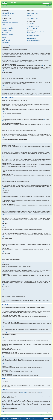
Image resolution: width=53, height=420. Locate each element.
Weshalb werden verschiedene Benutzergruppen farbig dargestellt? (34, 14)
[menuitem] (6, 5)
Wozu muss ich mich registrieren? (5, 11)
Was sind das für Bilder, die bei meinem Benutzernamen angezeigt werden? (10, 22)
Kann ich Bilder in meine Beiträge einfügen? (6, 39)
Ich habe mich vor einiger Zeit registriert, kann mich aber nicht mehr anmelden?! (10, 14)
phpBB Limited (45, 119)
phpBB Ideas (37, 396)
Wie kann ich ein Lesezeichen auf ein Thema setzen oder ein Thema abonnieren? (36, 31)
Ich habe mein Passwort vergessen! (5, 15)
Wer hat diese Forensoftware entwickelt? (31, 38)
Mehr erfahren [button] (34, 418)
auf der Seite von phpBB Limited (24, 392)
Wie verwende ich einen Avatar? (5, 23)
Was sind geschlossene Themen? (5, 42)
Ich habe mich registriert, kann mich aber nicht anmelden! (8, 13)
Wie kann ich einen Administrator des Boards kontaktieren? (33, 40)
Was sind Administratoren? (30, 11)
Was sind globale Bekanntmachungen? (6, 40)
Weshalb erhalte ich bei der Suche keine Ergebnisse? (33, 26)
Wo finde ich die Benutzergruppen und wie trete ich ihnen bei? (34, 13)
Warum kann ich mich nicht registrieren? (6, 12)
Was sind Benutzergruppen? (30, 12)
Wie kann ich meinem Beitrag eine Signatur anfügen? (7, 28)
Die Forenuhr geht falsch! (4, 20)
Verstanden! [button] (48, 418)
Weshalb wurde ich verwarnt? (5, 32)
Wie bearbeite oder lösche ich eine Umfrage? (7, 30)
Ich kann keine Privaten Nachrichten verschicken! (32, 18)
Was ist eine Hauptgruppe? (30, 15)
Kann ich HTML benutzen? (5, 38)
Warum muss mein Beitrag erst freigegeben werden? (7, 34)
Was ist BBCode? (4, 37)
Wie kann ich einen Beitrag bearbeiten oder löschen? (7, 27)
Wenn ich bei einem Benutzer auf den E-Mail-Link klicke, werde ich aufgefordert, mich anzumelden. (12, 24)
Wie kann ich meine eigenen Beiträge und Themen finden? (33, 28)
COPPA (43, 65)
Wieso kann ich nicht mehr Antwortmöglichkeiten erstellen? (8, 29)
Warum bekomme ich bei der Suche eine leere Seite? (33, 27)
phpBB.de (3, 120)
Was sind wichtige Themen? (5, 41)
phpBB (24, 416)
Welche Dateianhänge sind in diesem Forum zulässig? (33, 35)
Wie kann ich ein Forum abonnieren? (31, 32)
